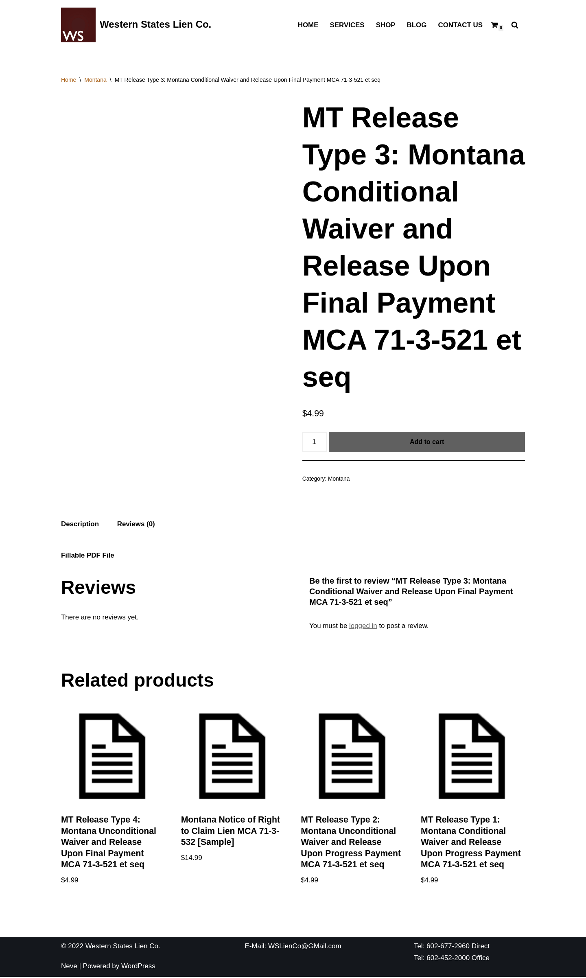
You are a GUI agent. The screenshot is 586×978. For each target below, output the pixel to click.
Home (307, 25)
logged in (364, 626)
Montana (95, 80)
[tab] (80, 524)
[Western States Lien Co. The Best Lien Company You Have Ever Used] (136, 24)
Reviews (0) (136, 524)
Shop (385, 25)
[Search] (514, 24)
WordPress (138, 967)
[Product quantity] (315, 442)
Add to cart (427, 441)
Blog (416, 25)
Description (80, 524)
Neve (69, 967)
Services (346, 25)
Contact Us (460, 25)
